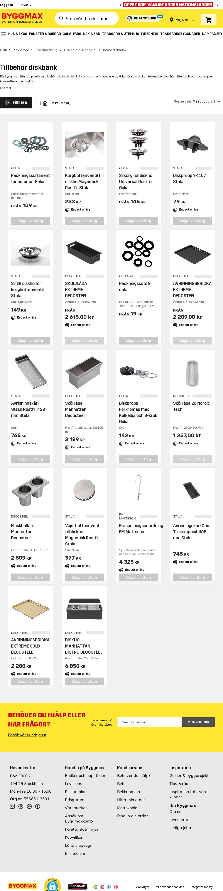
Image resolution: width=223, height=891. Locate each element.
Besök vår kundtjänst (27, 730)
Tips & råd (178, 779)
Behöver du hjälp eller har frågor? (46, 715)
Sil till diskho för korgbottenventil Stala (27, 286)
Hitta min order (131, 795)
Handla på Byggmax (85, 763)
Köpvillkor (74, 833)
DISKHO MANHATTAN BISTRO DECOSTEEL (83, 642)
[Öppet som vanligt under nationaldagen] (169, 4)
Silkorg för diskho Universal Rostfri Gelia (135, 177)
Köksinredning (46, 46)
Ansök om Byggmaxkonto (79, 814)
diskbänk (72, 72)
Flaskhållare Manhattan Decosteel (23, 527)
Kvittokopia (127, 803)
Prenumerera (198, 718)
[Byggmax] (22, 18)
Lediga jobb (180, 823)
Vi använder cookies (170, 883)
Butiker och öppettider (85, 771)
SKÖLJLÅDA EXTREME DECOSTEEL (76, 286)
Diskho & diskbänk (78, 46)
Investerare (180, 815)
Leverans (73, 779)
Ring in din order (132, 811)
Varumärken (76, 803)
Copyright (142, 883)
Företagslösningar (81, 825)
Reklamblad (76, 787)
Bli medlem (75, 849)
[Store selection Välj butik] (182, 19)
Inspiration (180, 763)
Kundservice (129, 763)
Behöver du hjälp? (133, 771)
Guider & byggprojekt (188, 771)
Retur (122, 779)
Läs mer (5, 84)
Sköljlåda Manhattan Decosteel (75, 405)
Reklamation (128, 787)
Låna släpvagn (79, 841)
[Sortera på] (197, 97)
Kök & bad (21, 46)
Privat (23, 5)
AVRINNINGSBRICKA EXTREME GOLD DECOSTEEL (30, 642)
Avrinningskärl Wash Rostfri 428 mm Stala (28, 405)
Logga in (6, 5)
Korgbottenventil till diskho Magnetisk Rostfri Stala (84, 177)
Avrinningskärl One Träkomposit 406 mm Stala (191, 527)
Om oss (176, 807)
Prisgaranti (75, 795)
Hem (3, 46)
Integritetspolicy (202, 883)
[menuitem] (3, 34)
